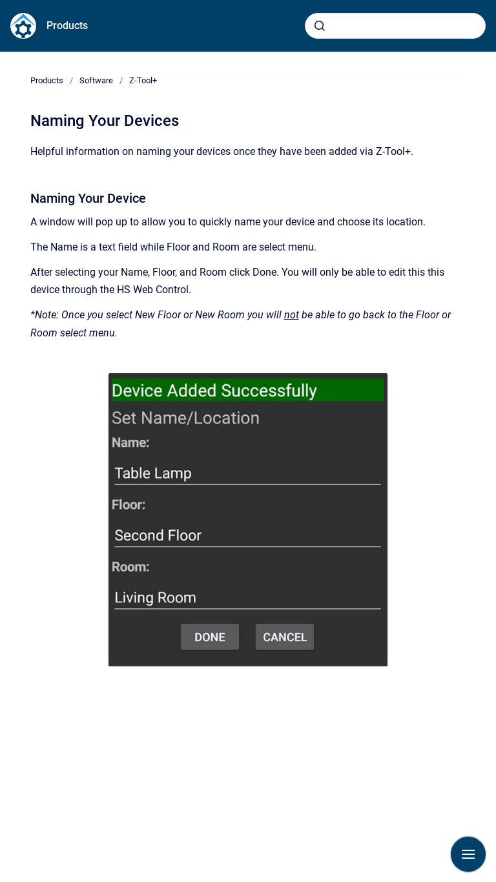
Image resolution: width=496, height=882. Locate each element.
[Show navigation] (468, 854)
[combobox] (395, 26)
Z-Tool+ (143, 80)
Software (96, 80)
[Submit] (319, 25)
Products (67, 25)
